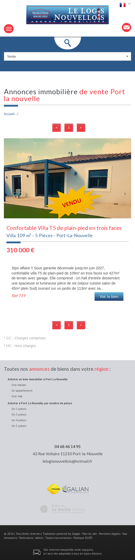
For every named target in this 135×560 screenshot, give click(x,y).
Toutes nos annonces (58, 538)
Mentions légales (109, 534)
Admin (39, 538)
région (101, 369)
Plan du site (89, 534)
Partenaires (26, 538)
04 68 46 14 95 (67, 446)
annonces (39, 369)
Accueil (9, 113)
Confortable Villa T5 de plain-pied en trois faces (64, 228)
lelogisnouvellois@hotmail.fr (67, 461)
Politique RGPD (82, 538)
